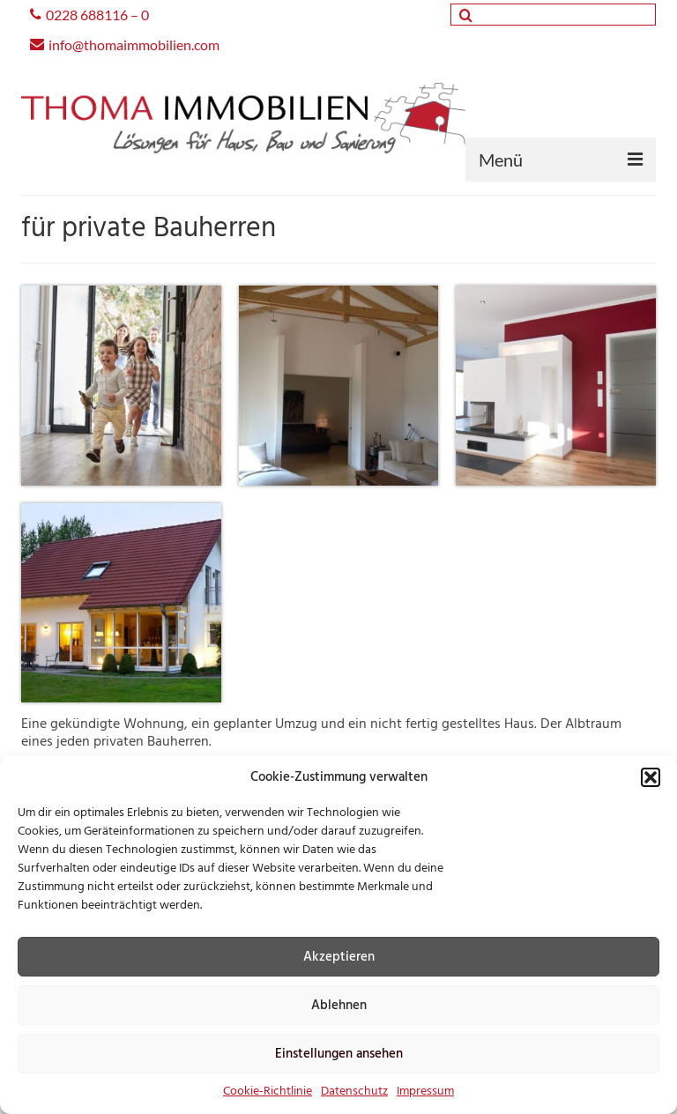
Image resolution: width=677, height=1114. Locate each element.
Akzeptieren (339, 957)
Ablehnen (339, 1005)
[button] (650, 777)
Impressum (425, 1091)
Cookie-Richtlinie (267, 1091)
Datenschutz (354, 1091)
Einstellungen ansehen (339, 1054)
